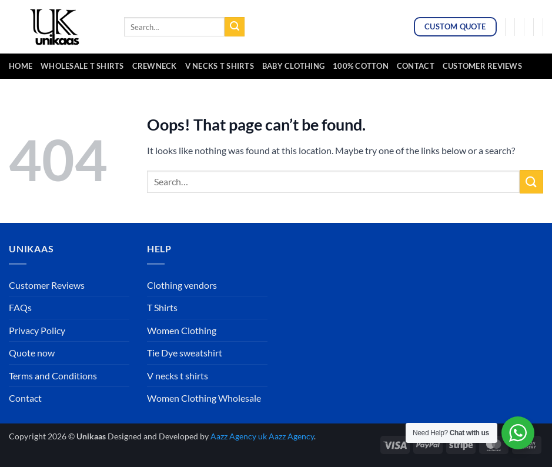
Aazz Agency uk (238, 436)
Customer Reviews (482, 66)
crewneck (154, 66)
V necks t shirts (177, 375)
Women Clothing (181, 330)
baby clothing (293, 66)
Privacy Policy (37, 330)
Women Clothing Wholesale (204, 397)
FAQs (20, 307)
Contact (415, 66)
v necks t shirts (219, 66)
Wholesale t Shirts (82, 66)
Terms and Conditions (53, 375)
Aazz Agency (291, 436)
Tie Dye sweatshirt (184, 352)
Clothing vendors (182, 285)
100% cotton (361, 66)
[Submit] (235, 27)
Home (20, 66)
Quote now (32, 352)
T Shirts (162, 307)
